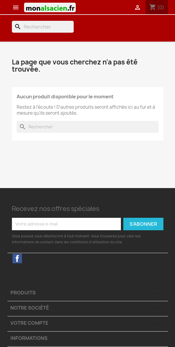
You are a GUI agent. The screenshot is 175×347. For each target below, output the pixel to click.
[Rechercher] (43, 27)
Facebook (17, 258)
